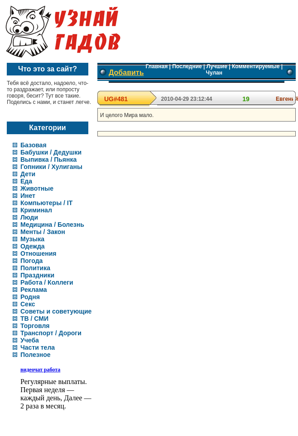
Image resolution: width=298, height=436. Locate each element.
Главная (156, 66)
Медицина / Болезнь (52, 224)
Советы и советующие (55, 311)
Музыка (32, 239)
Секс (27, 304)
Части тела (37, 347)
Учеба (29, 340)
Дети (27, 174)
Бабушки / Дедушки (51, 152)
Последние (187, 66)
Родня (30, 296)
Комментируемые (255, 66)
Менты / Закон (42, 231)
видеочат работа (40, 369)
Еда (26, 181)
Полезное (35, 354)
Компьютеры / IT (46, 202)
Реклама (33, 289)
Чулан (214, 73)
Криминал (36, 210)
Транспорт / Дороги (51, 333)
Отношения (38, 253)
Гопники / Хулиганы (51, 166)
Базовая (33, 145)
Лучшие (217, 66)
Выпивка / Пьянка (48, 159)
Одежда (32, 246)
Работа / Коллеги (46, 282)
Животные (36, 188)
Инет (27, 195)
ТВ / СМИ (34, 318)
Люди (29, 217)
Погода (31, 260)
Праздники (37, 275)
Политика (35, 268)
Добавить (126, 72)
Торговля (34, 325)
